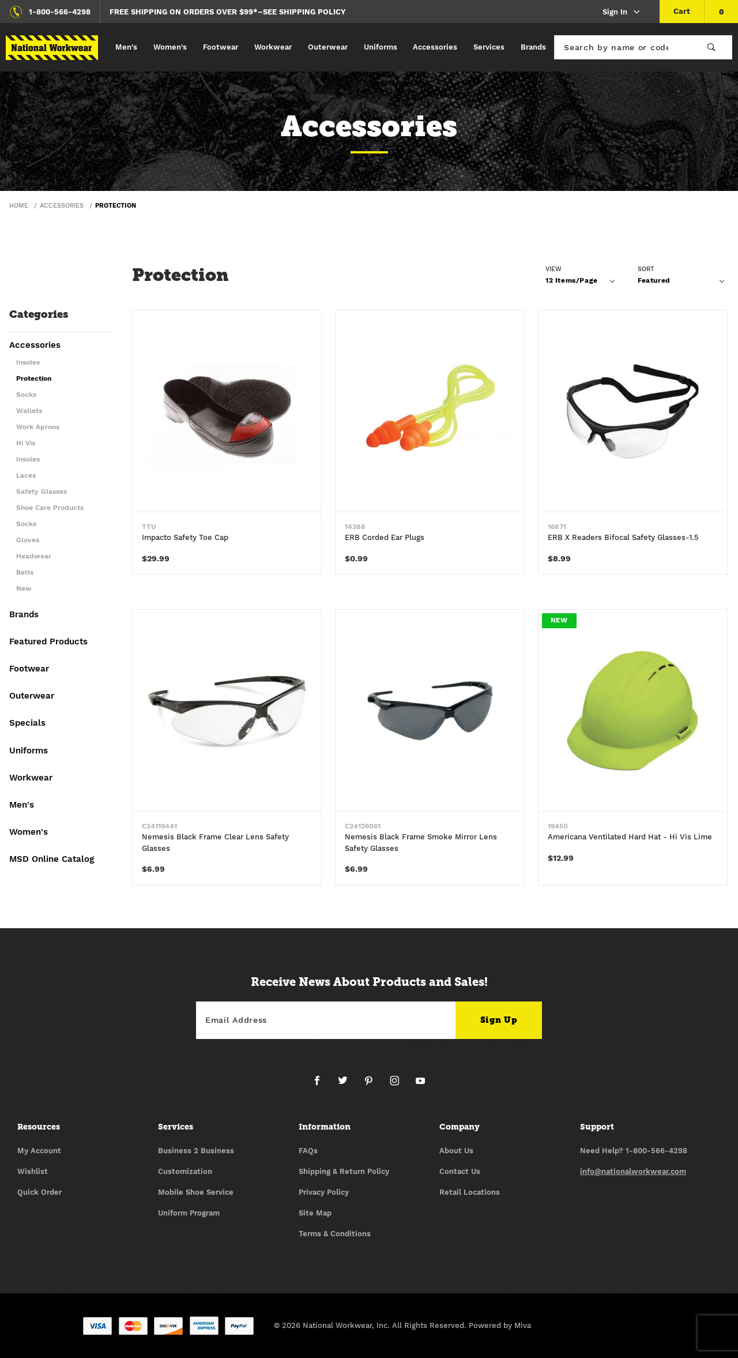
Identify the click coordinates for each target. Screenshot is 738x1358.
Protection (33, 378)
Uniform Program (189, 1213)
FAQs (308, 1151)
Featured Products (48, 642)
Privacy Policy (324, 1192)
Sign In (622, 12)
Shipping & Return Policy (344, 1172)
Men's (126, 47)
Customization (185, 1172)
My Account (39, 1151)
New (24, 588)
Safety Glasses (41, 492)
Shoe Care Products (50, 508)
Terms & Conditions (335, 1233)
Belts (24, 572)
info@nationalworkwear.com (633, 1172)
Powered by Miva (500, 1326)
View (553, 269)
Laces (26, 475)
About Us (456, 1151)
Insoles (28, 362)
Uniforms (380, 47)
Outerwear (328, 47)
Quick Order (39, 1192)
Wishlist (32, 1172)
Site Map (315, 1213)
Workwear (273, 47)
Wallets (29, 411)
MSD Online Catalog (51, 859)
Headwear (33, 556)
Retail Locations (469, 1192)
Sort (646, 269)
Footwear (220, 47)
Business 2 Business (196, 1151)
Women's (170, 47)
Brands (533, 47)
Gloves (27, 540)
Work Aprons (37, 427)
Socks (26, 395)
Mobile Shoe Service (196, 1192)
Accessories (435, 47)
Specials (27, 723)
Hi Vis (25, 443)
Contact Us (459, 1172)
